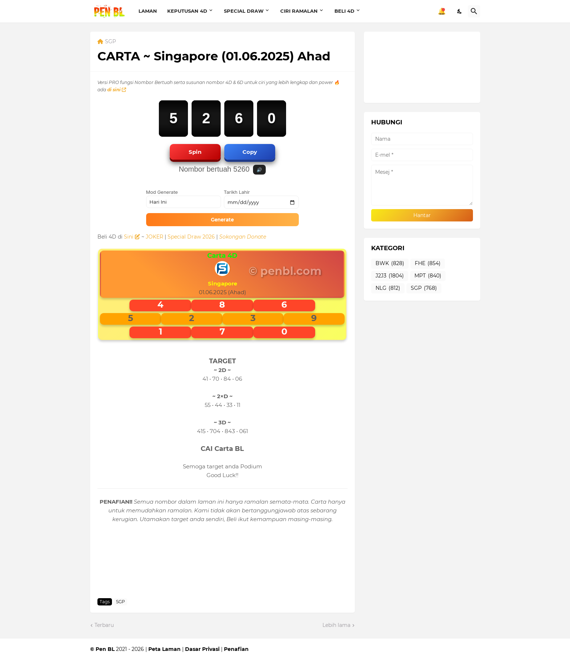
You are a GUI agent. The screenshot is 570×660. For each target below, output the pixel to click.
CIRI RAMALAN (299, 11)
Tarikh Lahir (237, 192)
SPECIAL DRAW (244, 11)
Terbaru (104, 625)
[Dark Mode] (460, 11)
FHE (428, 263)
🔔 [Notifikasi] (442, 11)
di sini (116, 89)
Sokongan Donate (242, 236)
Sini (132, 236)
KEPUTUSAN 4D (187, 11)
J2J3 (390, 276)
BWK (390, 263)
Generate (222, 220)
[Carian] (474, 11)
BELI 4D (344, 11)
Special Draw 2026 (191, 236)
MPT (427, 276)
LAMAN (148, 11)
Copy (249, 151)
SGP (110, 42)
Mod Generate (162, 192)
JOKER (154, 236)
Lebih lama (336, 625)
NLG (388, 288)
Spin (195, 151)
